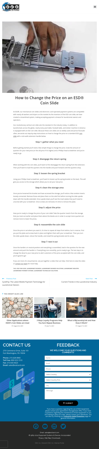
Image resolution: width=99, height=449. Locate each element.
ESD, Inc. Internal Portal (56, 443)
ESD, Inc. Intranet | (41, 443)
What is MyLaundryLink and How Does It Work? (81, 321)
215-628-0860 (15, 358)
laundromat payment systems (23, 270)
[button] (95, 7)
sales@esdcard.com (17, 365)
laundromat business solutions (53, 268)
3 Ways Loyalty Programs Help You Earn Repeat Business (49, 321)
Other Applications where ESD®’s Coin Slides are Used (17, 321)
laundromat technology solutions (46, 270)
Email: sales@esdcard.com (49, 432)
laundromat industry (71, 268)
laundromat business (34, 268)
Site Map (48, 438)
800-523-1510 (16, 360)
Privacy (41, 438)
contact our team (21, 264)
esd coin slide (21, 268)
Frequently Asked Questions (74, 416)
